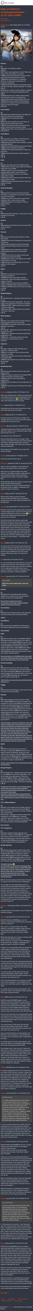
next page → (4, 1293)
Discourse (11, 1307)
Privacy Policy (18, 1301)
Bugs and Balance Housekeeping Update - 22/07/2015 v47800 (13, 12)
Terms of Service (6, 1301)
